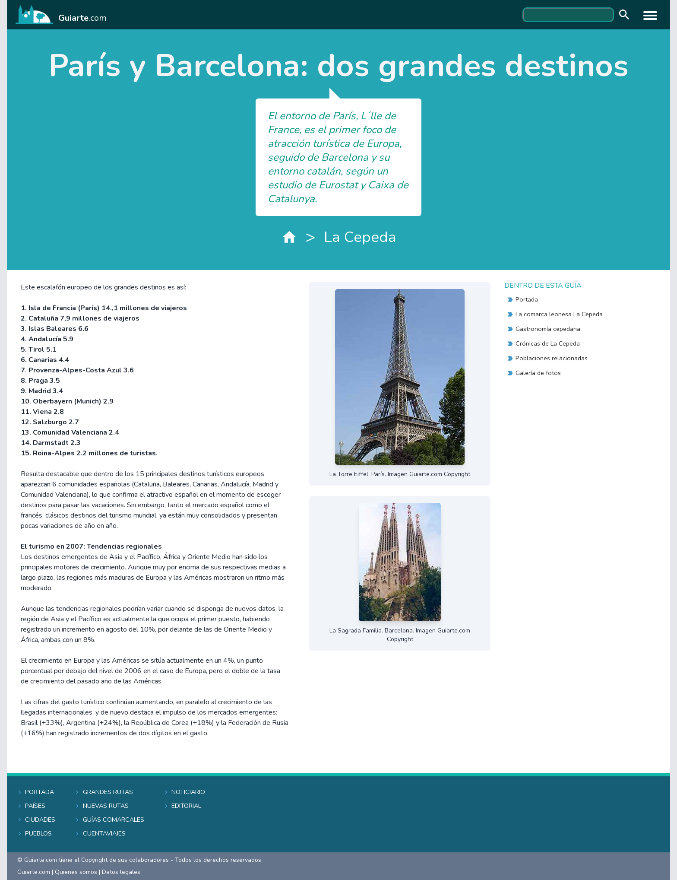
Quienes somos (76, 872)
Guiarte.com (33, 872)
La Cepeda (360, 237)
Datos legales (121, 872)
